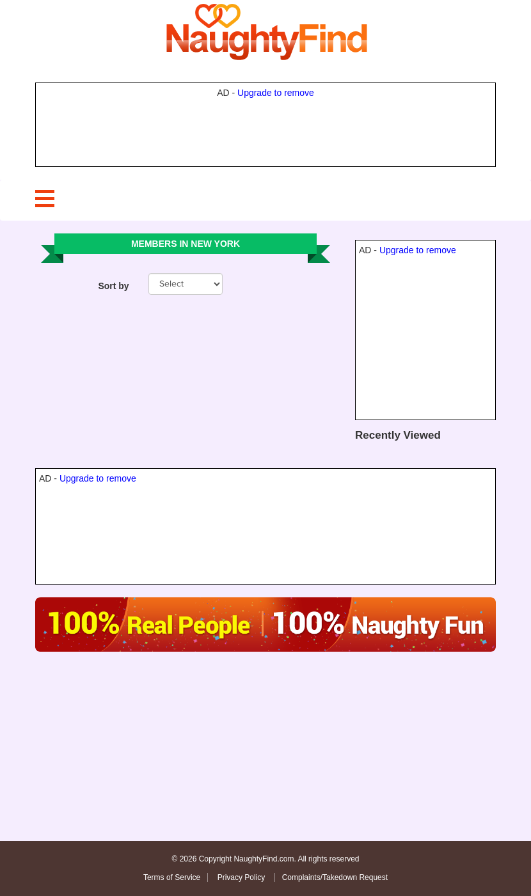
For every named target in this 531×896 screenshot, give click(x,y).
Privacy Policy (242, 877)
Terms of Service (171, 877)
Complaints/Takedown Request (335, 877)
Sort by (113, 286)
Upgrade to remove (275, 93)
